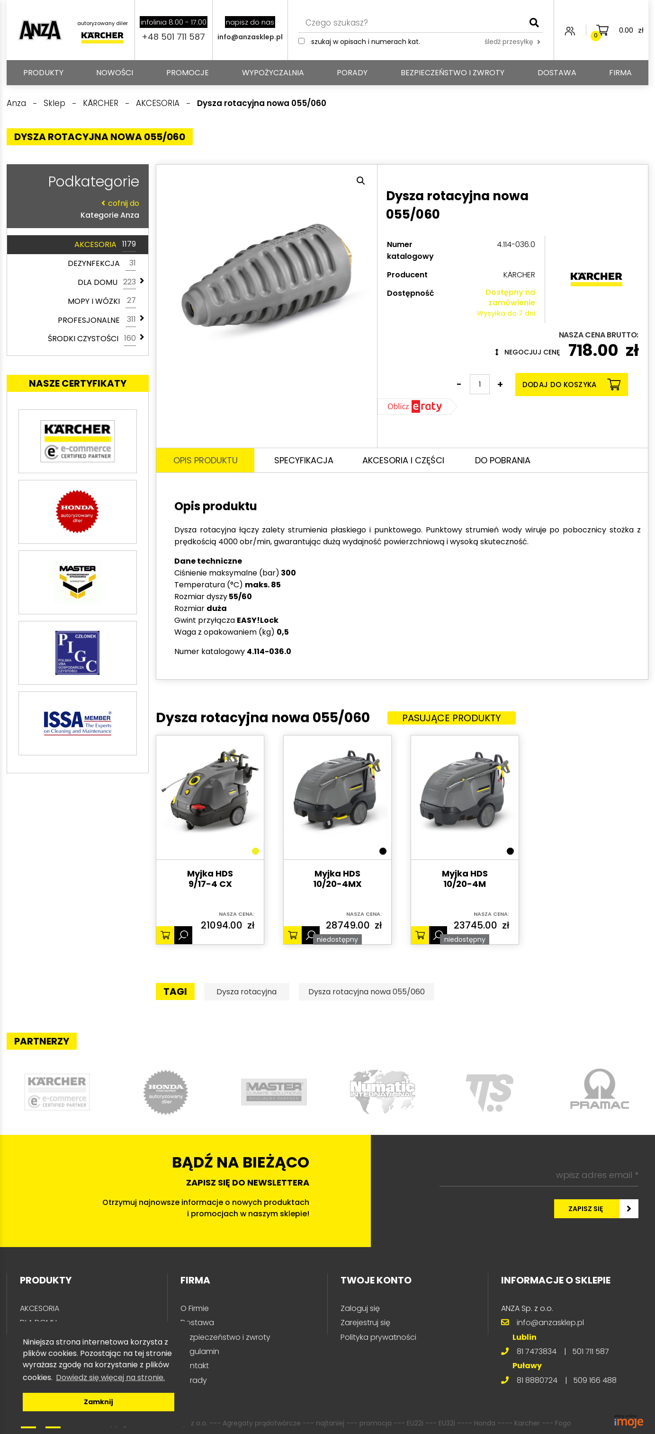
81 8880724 (537, 1380)
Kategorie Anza (75, 209)
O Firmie (194, 1308)
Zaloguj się (360, 1308)
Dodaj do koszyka (571, 384)
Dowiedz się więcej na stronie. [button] (110, 1377)
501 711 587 (590, 1351)
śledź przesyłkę (512, 41)
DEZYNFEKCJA (102, 264)
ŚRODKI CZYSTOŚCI (92, 339)
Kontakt (194, 1365)
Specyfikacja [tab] (303, 460)
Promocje (187, 72)
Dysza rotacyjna (246, 991)
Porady (352, 72)
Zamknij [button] (98, 1402)
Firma (620, 72)
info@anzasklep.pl (250, 37)
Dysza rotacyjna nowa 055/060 (366, 991)
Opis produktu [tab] (205, 460)
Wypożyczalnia (273, 72)
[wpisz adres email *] (539, 1175)
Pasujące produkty (451, 718)
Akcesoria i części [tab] (403, 460)
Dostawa (557, 72)
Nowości (114, 72)
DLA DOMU (107, 282)
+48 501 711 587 (173, 37)
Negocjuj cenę (527, 352)
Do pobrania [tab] (502, 460)
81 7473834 (536, 1351)
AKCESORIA (105, 245)
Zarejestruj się (365, 1322)
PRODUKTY (43, 72)
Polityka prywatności (378, 1337)
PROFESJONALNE (97, 320)
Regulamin (199, 1351)
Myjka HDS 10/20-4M (465, 879)
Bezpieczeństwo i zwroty (452, 72)
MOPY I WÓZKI (102, 301)
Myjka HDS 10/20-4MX (337, 879)
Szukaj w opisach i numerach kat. (365, 41)
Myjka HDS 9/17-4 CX (210, 879)
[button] (360, 180)
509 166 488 (595, 1380)
